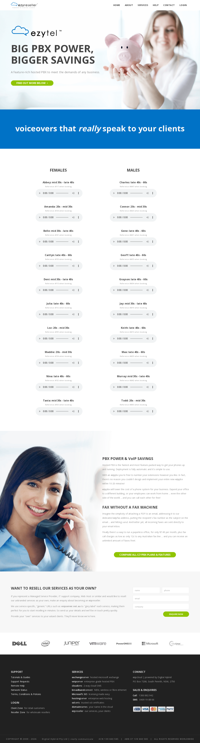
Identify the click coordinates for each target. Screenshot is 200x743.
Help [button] (156, 5)
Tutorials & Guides (20, 677)
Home (116, 5)
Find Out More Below (32, 83)
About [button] (129, 5)
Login (183, 5)
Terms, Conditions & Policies (26, 694)
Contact (169, 5)
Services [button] (143, 5)
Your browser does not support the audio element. (59, 193)
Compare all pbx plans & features (144, 554)
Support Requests (20, 681)
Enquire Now (176, 614)
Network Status (19, 689)
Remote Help (18, 685)
